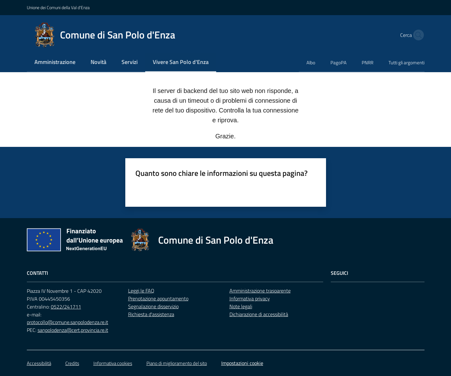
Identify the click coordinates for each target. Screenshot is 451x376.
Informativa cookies (112, 363)
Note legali (240, 306)
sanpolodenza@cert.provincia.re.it (73, 330)
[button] (416, 35)
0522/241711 (66, 306)
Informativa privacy (249, 298)
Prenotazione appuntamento (158, 298)
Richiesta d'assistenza (151, 314)
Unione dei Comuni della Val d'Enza (58, 7)
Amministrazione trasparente (260, 290)
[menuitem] (55, 62)
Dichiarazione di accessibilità (258, 314)
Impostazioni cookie (242, 363)
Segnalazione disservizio (153, 306)
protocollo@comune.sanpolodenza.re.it (67, 322)
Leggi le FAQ (141, 290)
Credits (72, 363)
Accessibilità (39, 363)
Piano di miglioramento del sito (176, 363)
